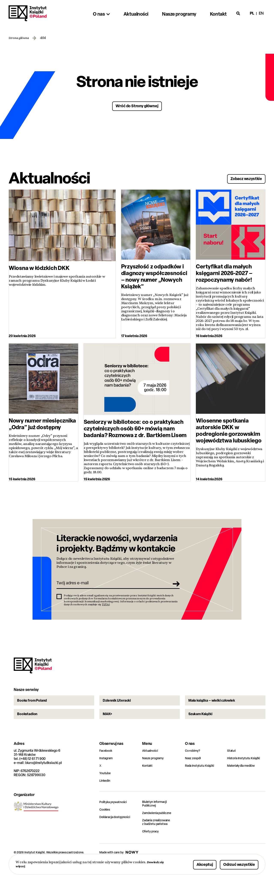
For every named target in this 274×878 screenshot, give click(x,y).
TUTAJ (106, 608)
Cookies (105, 823)
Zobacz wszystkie (241, 177)
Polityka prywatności (115, 816)
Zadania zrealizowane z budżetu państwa (158, 837)
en (261, 13)
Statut (232, 765)
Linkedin (105, 795)
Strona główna (20, 38)
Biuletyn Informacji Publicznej (156, 818)
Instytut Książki (28, 13)
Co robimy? (193, 765)
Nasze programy (154, 772)
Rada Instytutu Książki (201, 780)
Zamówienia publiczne (159, 828)
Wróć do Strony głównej (137, 105)
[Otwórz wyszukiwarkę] (238, 13)
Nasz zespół (194, 772)
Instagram (107, 772)
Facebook (106, 765)
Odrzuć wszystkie (234, 863)
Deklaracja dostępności (117, 831)
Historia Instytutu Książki (245, 772)
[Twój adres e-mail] (112, 586)
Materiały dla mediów (243, 780)
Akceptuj (191, 863)
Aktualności (151, 765)
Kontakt (148, 780)
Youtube (105, 787)
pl (252, 13)
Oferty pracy (151, 847)
